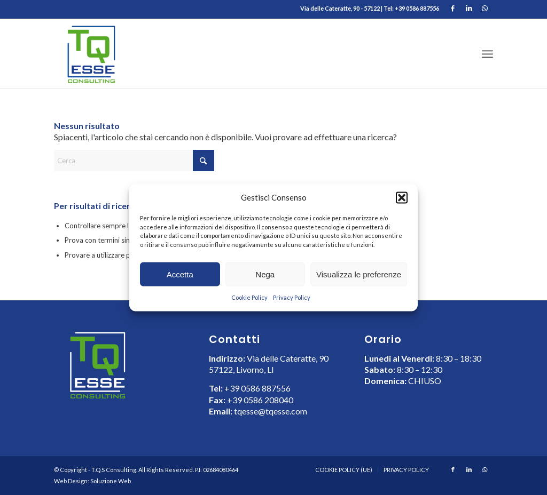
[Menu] (487, 54)
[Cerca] (134, 160)
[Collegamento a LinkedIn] (469, 8)
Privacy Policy (291, 297)
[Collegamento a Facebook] (453, 8)
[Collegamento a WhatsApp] (485, 8)
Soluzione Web (110, 480)
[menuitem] (487, 54)
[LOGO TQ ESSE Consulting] (91, 54)
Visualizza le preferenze (358, 274)
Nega (265, 274)
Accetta (180, 274)
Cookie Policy (249, 297)
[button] (401, 197)
